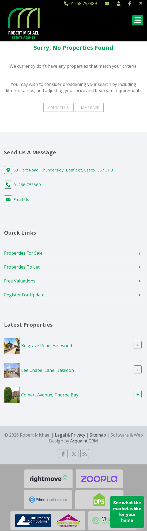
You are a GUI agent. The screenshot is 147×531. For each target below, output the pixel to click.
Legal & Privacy (70, 435)
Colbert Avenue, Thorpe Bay (49, 395)
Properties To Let (22, 267)
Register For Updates (25, 295)
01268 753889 (80, 3)
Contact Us (58, 107)
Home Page (89, 107)
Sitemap (98, 435)
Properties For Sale (23, 253)
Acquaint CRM (84, 441)
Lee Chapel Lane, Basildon (47, 370)
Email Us (21, 199)
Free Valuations (19, 281)
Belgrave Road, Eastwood (46, 345)
